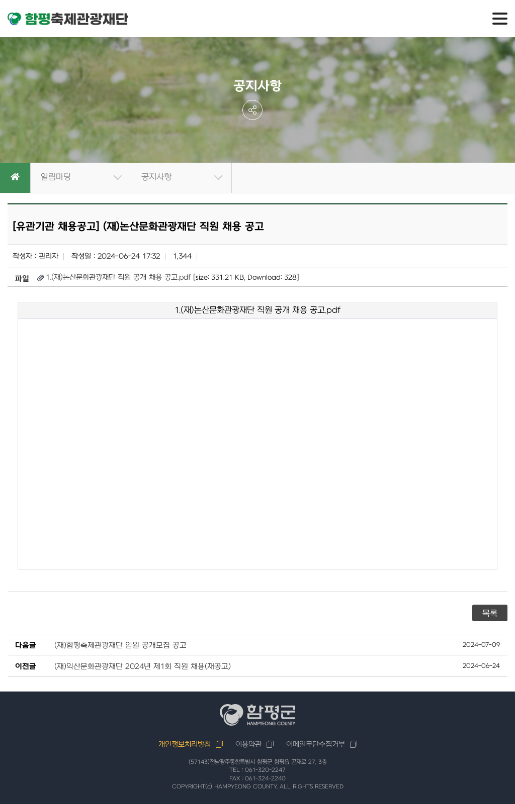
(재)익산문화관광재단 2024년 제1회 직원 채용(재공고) (142, 667)
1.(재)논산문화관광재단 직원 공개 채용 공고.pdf (118, 277)
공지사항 (156, 177)
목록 (489, 613)
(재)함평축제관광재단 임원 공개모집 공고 (120, 646)
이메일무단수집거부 (315, 744)
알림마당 (56, 177)
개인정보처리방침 (184, 744)
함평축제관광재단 (68, 19)
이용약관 (248, 744)
